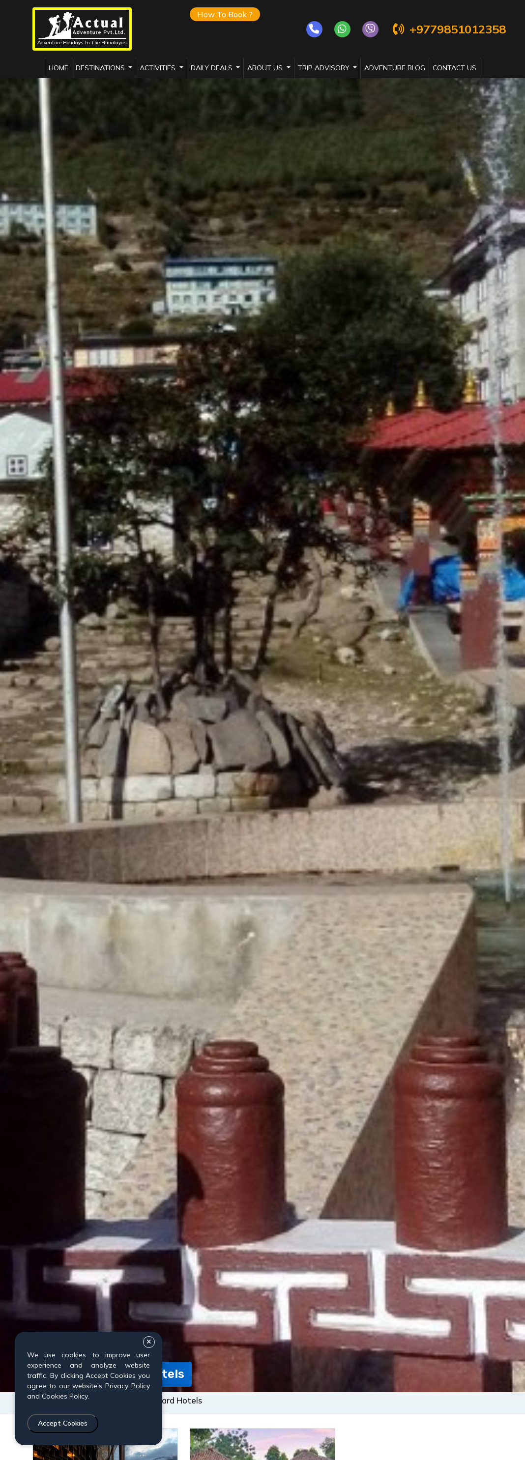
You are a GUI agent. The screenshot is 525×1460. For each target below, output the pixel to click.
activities (158, 67)
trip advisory (324, 67)
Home (58, 67)
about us (266, 67)
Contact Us (454, 67)
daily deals (212, 67)
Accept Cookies (63, 1423)
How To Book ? (225, 14)
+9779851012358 (448, 29)
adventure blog (394, 67)
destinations (101, 67)
